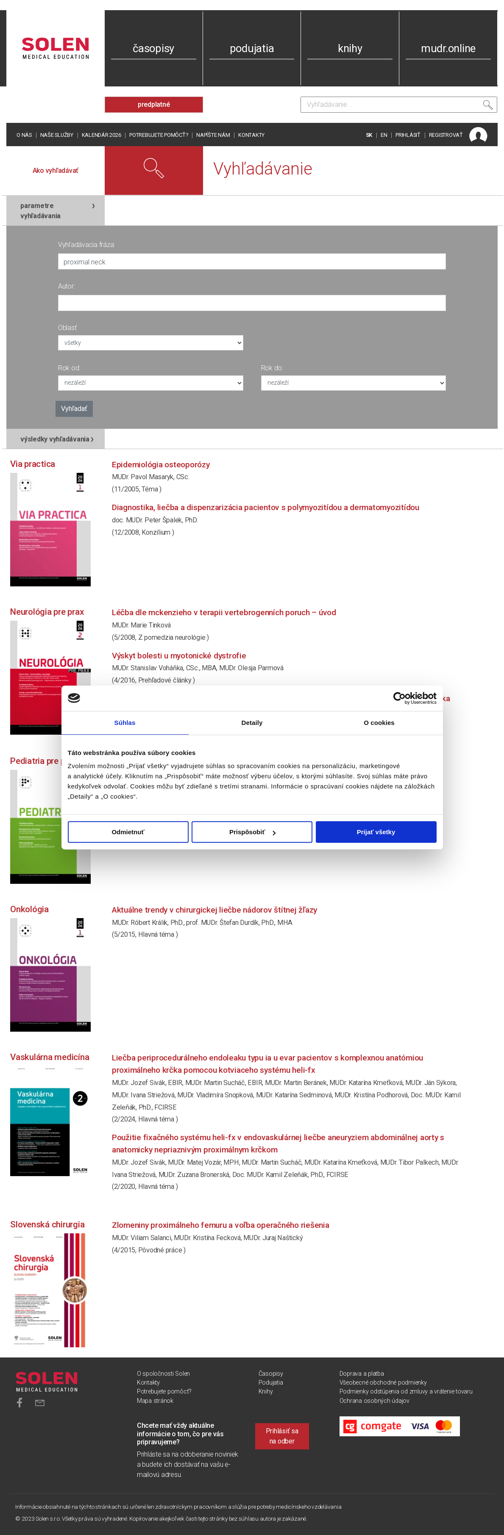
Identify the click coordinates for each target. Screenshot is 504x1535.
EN (384, 135)
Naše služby (56, 135)
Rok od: (69, 368)
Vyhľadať (74, 409)
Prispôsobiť (252, 832)
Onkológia (29, 909)
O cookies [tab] (379, 722)
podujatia (252, 48)
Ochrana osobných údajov (374, 1401)
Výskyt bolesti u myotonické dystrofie (179, 656)
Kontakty (251, 135)
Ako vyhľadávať (56, 171)
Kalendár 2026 (101, 135)
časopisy (153, 48)
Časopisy (271, 1373)
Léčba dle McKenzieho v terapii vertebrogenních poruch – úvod (224, 612)
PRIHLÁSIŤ (407, 135)
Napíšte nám (213, 135)
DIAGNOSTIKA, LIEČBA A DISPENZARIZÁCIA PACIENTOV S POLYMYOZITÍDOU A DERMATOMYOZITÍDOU (265, 507)
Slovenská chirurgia (47, 1224)
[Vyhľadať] (488, 107)
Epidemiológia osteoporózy (161, 464)
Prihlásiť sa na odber (282, 1436)
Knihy (266, 1391)
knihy (350, 48)
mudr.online (448, 48)
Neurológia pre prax (47, 612)
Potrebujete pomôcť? (158, 135)
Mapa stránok (155, 1401)
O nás (24, 135)
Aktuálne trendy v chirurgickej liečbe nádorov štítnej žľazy (214, 910)
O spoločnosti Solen (163, 1373)
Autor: (66, 286)
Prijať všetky (376, 832)
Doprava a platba (362, 1373)
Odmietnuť (127, 832)
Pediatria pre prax (43, 761)
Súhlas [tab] (125, 722)
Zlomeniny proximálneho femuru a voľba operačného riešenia (220, 1225)
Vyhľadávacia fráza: (86, 245)
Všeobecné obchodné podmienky (383, 1382)
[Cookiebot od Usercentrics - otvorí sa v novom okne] (399, 698)
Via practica (32, 464)
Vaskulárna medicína (49, 1057)
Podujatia (271, 1382)
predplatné (154, 104)
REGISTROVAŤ (446, 135)
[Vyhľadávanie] (399, 105)
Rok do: (272, 368)
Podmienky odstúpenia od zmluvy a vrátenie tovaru (406, 1391)
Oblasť (67, 328)
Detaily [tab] (252, 722)
